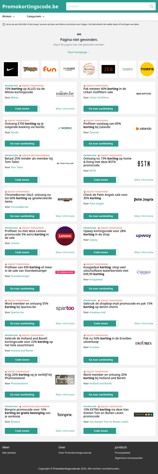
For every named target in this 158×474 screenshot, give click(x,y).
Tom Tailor (17, 167)
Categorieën (36, 16)
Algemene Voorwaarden (129, 458)
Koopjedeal (96, 279)
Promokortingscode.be (30, 6)
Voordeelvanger (20, 276)
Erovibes (94, 347)
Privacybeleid (122, 452)
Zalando (94, 132)
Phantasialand (19, 383)
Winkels (8, 16)
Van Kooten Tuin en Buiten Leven (108, 421)
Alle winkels (9, 452)
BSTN (92, 170)
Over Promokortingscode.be (75, 452)
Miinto (14, 97)
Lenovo (15, 243)
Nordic (15, 132)
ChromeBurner (19, 207)
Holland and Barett (22, 350)
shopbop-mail (97, 312)
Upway (93, 239)
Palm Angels (96, 203)
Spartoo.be (17, 312)
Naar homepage (79, 52)
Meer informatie (65, 108)
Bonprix (15, 421)
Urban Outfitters (99, 97)
